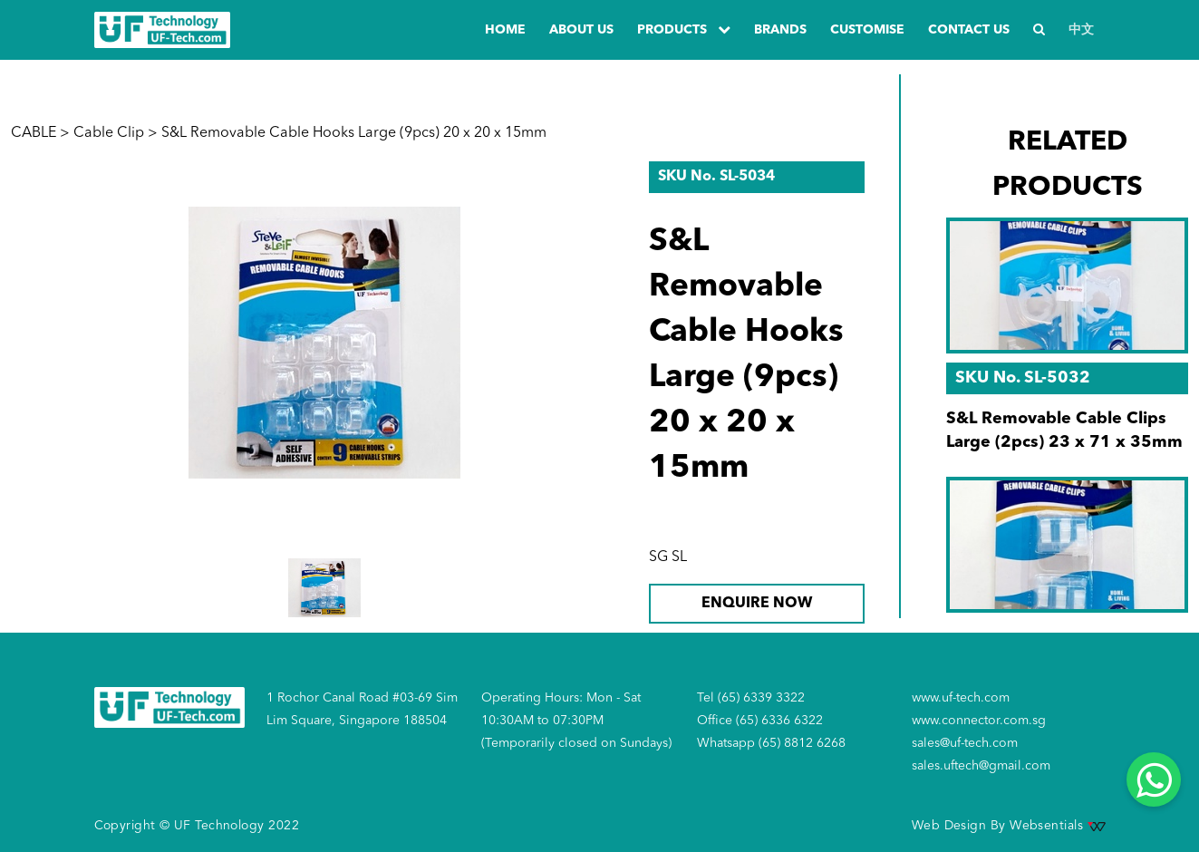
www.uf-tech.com (961, 698)
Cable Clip (108, 133)
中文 (1081, 30)
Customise (867, 30)
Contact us (969, 30)
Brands (780, 30)
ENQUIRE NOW (756, 603)
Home (505, 30)
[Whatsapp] (1153, 779)
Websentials (1057, 825)
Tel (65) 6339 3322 (751, 698)
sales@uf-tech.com (965, 743)
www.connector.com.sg (979, 720)
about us (581, 30)
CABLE (33, 133)
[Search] (1039, 30)
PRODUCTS (683, 29)
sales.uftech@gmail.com (981, 766)
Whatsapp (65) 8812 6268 (771, 743)
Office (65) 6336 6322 (760, 720)
